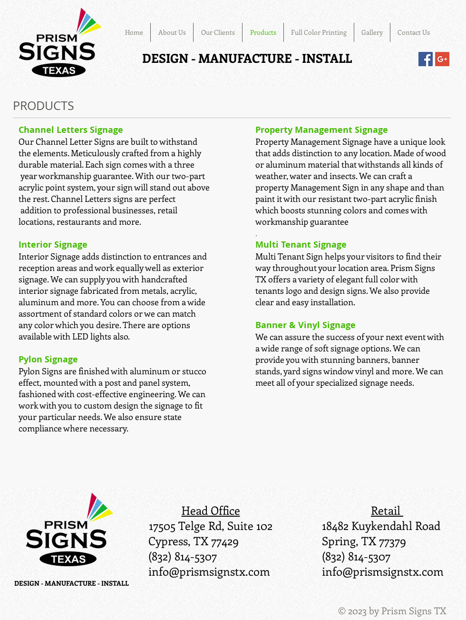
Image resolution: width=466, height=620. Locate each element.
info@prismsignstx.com (209, 571)
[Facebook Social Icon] (425, 59)
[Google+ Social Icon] (442, 59)
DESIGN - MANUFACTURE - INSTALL (247, 58)
